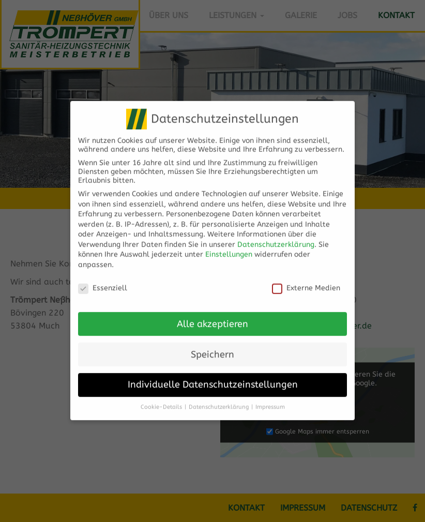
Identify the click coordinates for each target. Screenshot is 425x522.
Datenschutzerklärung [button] (219, 399)
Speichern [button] (212, 346)
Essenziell (102, 280)
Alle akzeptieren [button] (212, 316)
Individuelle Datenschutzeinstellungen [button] (213, 377)
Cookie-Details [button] (161, 399)
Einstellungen (228, 247)
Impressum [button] (270, 399)
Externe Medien (306, 280)
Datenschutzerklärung (275, 237)
